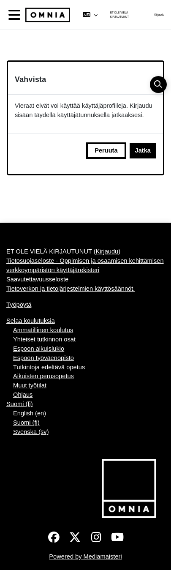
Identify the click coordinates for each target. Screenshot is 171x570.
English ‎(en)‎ (29, 413)
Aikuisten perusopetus (43, 376)
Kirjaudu (159, 14)
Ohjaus (23, 394)
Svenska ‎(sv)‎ (31, 431)
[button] (90, 15)
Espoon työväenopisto (43, 358)
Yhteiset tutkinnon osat (44, 339)
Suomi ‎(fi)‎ (19, 404)
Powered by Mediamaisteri (85, 556)
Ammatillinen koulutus (43, 330)
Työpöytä (18, 304)
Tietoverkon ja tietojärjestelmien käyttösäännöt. (70, 288)
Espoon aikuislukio (38, 348)
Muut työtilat (29, 385)
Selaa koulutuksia (30, 320)
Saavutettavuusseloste (37, 279)
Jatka (143, 150)
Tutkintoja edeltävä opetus (49, 367)
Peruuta (106, 150)
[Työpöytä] (46, 15)
